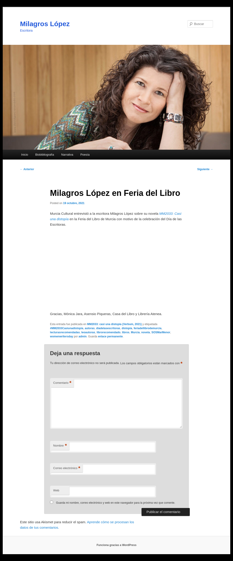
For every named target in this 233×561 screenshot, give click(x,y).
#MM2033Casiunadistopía (66, 328)
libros (125, 332)
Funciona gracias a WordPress (116, 545)
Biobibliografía (44, 154)
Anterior (27, 169)
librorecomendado (109, 332)
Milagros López (45, 24)
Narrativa (67, 154)
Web (56, 490)
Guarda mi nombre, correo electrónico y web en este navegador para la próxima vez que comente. (115, 502)
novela (145, 332)
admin (82, 336)
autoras (90, 328)
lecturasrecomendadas (65, 332)
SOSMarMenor (160, 332)
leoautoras (88, 332)
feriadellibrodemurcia (147, 328)
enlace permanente (110, 336)
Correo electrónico (66, 468)
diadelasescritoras (108, 328)
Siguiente (205, 169)
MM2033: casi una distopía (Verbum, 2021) (114, 324)
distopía (127, 328)
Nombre (60, 445)
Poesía (84, 154)
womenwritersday (61, 336)
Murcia (135, 332)
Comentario (62, 383)
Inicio (24, 154)
